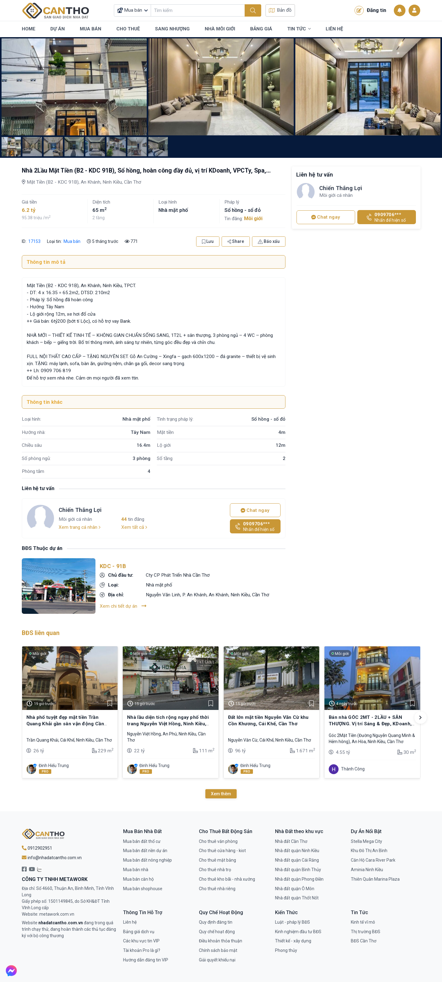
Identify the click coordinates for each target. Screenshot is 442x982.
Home (28, 29)
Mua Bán (90, 29)
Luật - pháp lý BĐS (292, 922)
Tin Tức (299, 29)
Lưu (208, 241)
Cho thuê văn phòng (218, 841)
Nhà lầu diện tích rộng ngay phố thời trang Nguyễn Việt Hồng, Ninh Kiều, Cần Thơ (168, 724)
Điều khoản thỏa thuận (220, 940)
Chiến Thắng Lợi (80, 510)
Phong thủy (286, 950)
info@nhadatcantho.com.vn (52, 857)
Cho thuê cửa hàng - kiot (222, 850)
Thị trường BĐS (365, 931)
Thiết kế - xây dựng (293, 940)
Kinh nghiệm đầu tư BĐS (298, 931)
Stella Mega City (366, 841)
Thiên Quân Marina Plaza (375, 879)
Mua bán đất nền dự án (145, 850)
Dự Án (57, 29)
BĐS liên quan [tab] (41, 633)
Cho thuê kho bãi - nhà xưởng (227, 879)
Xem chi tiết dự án (123, 606)
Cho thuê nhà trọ (215, 869)
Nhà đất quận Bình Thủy (298, 869)
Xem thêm (221, 793)
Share (235, 241)
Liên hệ (130, 922)
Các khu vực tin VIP (141, 940)
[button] (420, 717)
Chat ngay (255, 510)
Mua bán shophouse (142, 888)
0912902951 (37, 848)
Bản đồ (280, 10)
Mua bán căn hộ (138, 879)
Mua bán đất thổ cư (142, 841)
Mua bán (72, 241)
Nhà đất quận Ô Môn (294, 888)
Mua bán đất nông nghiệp (147, 860)
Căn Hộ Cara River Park (373, 860)
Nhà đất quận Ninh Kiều (297, 850)
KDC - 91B (113, 566)
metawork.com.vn (56, 914)
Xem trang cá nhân (80, 527)
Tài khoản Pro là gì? (141, 950)
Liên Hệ (334, 29)
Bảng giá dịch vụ (138, 931)
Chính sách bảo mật (218, 950)
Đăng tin (370, 10)
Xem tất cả (134, 527)
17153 (34, 241)
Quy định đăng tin (215, 922)
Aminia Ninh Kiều (367, 869)
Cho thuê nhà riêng (217, 888)
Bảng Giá (261, 29)
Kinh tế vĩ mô (363, 922)
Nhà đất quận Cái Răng (297, 860)
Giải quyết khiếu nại (217, 959)
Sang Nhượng (172, 29)
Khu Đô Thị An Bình (369, 850)
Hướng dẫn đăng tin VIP (145, 959)
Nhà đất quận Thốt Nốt (297, 897)
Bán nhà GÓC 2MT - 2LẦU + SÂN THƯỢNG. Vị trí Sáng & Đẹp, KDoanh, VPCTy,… (370, 724)
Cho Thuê (128, 29)
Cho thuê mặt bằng (217, 860)
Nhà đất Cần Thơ (291, 841)
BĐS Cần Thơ (363, 940)
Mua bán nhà (135, 869)
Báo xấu (269, 241)
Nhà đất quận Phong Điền (299, 879)
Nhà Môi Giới (220, 29)
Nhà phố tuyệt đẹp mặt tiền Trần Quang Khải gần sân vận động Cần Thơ (65, 724)
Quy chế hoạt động (217, 931)
